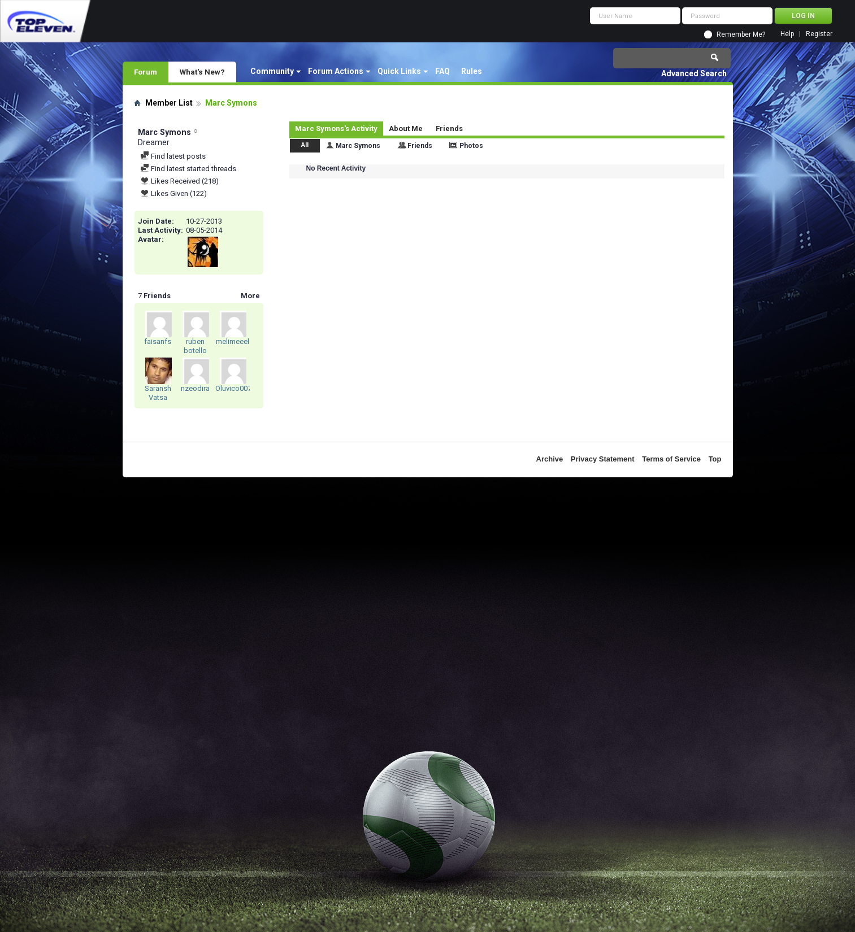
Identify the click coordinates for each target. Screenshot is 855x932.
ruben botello (195, 346)
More (250, 295)
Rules (471, 71)
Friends (449, 128)
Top (715, 459)
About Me (406, 128)
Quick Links (399, 71)
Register (819, 34)
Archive (549, 459)
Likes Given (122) (173, 193)
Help (787, 34)
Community (272, 71)
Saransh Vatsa (158, 393)
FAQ (442, 71)
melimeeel (232, 341)
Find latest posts (173, 156)
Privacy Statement (603, 459)
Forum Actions (335, 71)
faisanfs (157, 341)
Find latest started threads (188, 168)
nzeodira (195, 388)
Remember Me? (741, 34)
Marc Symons (358, 146)
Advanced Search (694, 73)
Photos (471, 146)
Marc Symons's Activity (336, 128)
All (305, 145)
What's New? (202, 71)
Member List (169, 102)
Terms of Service (671, 459)
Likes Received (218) (179, 181)
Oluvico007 (233, 388)
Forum (145, 71)
